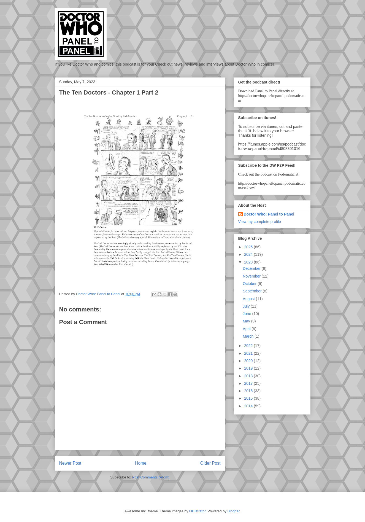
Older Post (210, 463)
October (250, 283)
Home (141, 463)
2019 (249, 368)
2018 (249, 376)
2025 (249, 247)
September (253, 291)
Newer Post (70, 463)
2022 (249, 345)
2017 (249, 383)
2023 (249, 262)
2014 (249, 406)
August (249, 299)
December (252, 268)
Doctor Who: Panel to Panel (269, 214)
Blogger (234, 511)
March (249, 336)
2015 (249, 398)
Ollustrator (197, 511)
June (247, 313)
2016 (249, 391)
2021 (249, 353)
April (247, 329)
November (252, 276)
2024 (249, 254)
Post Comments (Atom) (150, 477)
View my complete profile (259, 221)
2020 (249, 361)
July (247, 306)
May (247, 321)
